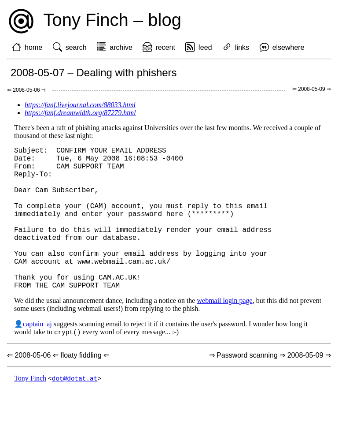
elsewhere (288, 47)
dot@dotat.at (75, 411)
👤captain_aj (33, 355)
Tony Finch (30, 411)
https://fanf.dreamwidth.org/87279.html (80, 112)
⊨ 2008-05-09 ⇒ (311, 89)
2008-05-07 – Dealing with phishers (94, 72)
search (76, 47)
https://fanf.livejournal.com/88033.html (80, 104)
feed (205, 47)
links (242, 47)
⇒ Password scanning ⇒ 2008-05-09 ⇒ (270, 387)
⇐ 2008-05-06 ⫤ (26, 90)
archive (121, 47)
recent (165, 47)
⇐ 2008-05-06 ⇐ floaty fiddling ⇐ (58, 387)
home (33, 47)
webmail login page (224, 332)
